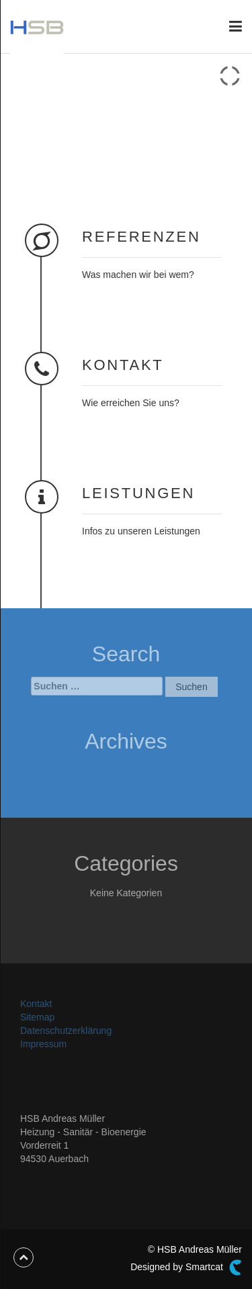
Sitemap (37, 1017)
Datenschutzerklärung (66, 1030)
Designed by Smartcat (186, 1267)
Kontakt (36, 1003)
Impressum (43, 1044)
